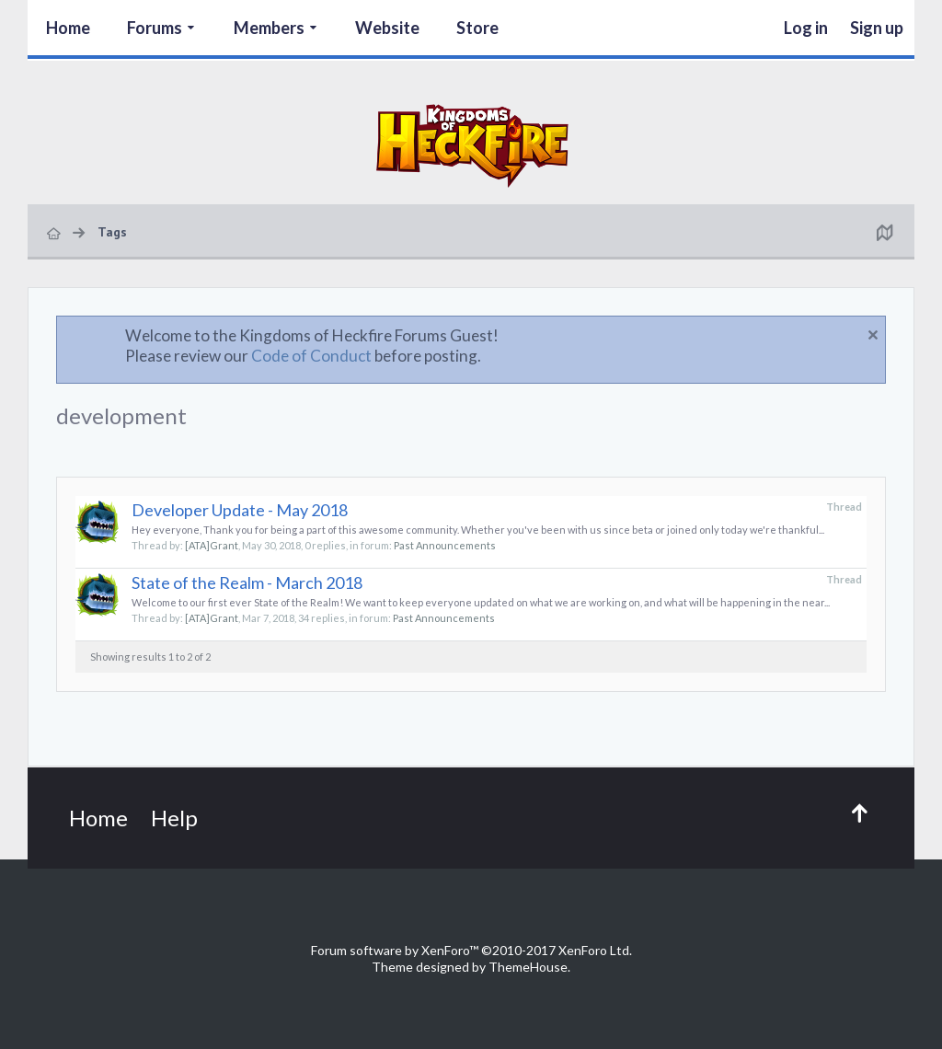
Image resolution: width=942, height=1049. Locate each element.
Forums (154, 27)
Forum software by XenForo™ (471, 950)
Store (477, 27)
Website (387, 27)
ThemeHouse (528, 966)
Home (68, 27)
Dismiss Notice (873, 335)
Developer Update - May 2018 (240, 510)
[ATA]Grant (211, 545)
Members (269, 27)
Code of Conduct (311, 355)
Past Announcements (445, 545)
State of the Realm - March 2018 (247, 582)
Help (174, 817)
